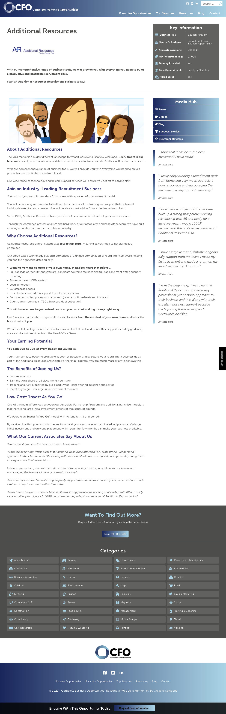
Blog (201, 13)
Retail (174, 585)
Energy (68, 577)
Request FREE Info (115, 534)
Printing (122, 628)
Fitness (68, 602)
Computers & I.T (20, 602)
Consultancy (18, 619)
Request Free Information (134, 708)
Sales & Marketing (181, 594)
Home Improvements (130, 568)
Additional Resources (42, 31)
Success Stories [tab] (167, 131)
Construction (19, 611)
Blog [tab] (159, 124)
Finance (69, 594)
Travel (175, 619)
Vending (176, 628)
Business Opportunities (68, 681)
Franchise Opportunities (135, 13)
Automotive (18, 568)
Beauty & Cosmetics (23, 577)
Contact (214, 13)
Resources (186, 13)
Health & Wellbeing (75, 628)
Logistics (122, 594)
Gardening (70, 619)
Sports (175, 602)
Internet (122, 577)
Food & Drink (72, 611)
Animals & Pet (19, 560)
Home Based (125, 560)
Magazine (123, 602)
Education (70, 568)
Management (125, 611)
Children (16, 585)
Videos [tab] (161, 116)
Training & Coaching (183, 611)
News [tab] (160, 109)
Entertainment (73, 585)
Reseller (176, 577)
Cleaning (16, 594)
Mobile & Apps (126, 619)
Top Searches (165, 13)
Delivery (69, 560)
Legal (121, 585)
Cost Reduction (20, 628)
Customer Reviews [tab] (169, 138)
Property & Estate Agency (186, 560)
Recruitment (178, 568)
